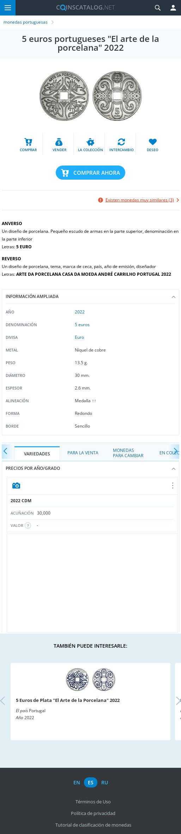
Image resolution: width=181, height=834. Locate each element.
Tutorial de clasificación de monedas (93, 825)
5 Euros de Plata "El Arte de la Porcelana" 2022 (68, 700)
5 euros (82, 325)
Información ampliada (90, 296)
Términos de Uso (93, 801)
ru (104, 782)
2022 (80, 312)
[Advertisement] (92, 583)
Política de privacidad (93, 813)
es (90, 782)
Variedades (37, 454)
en (76, 782)
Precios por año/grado (90, 468)
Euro (79, 337)
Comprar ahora (96, 172)
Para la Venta (82, 453)
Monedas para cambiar (128, 452)
